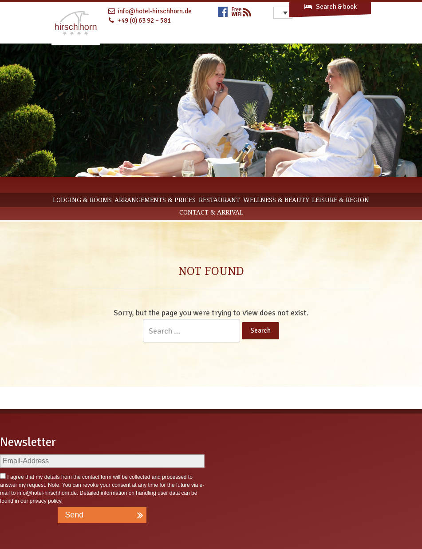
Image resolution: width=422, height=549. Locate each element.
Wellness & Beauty (276, 199)
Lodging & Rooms (82, 199)
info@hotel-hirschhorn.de (47, 493)
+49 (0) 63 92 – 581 (144, 20)
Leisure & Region (340, 199)
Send (74, 514)
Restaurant (219, 199)
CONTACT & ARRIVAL (211, 212)
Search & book (330, 7)
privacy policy (45, 501)
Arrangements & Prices (155, 199)
